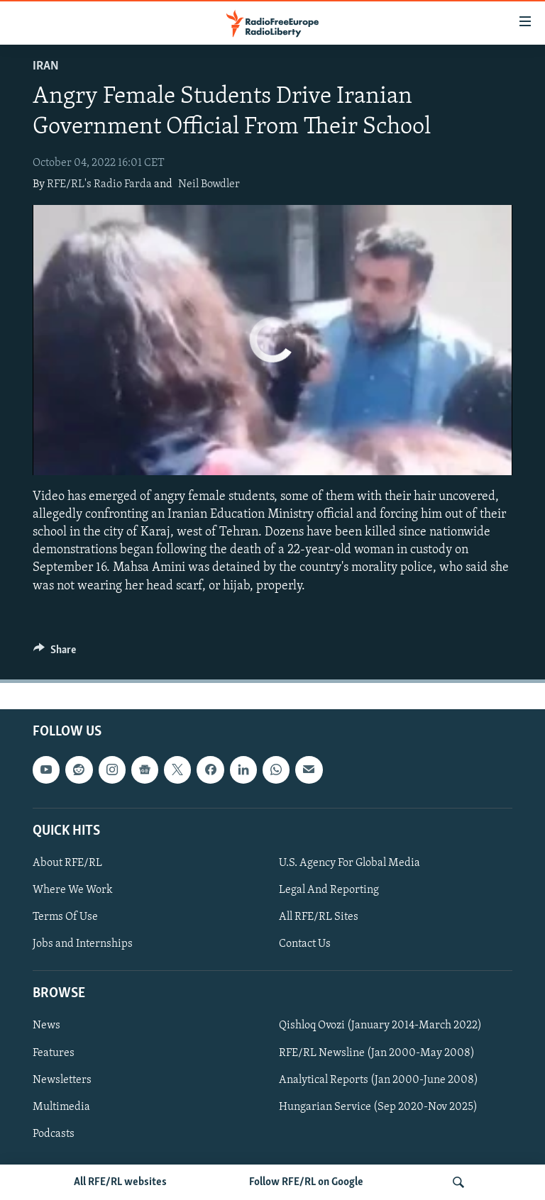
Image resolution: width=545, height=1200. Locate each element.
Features (54, 1052)
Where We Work (73, 890)
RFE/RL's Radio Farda (99, 184)
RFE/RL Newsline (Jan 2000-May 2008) (377, 1052)
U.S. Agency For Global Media (349, 863)
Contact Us (305, 944)
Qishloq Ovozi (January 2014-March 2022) (380, 1025)
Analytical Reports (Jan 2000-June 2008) (378, 1079)
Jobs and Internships (83, 944)
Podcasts (54, 1133)
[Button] (54, 653)
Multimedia (61, 1106)
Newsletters (62, 1079)
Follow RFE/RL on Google (306, 1182)
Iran (46, 66)
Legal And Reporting (329, 890)
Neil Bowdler (209, 184)
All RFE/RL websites (120, 1182)
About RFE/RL (67, 863)
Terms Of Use (65, 917)
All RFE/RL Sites (318, 917)
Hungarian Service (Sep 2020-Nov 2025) (378, 1106)
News (46, 1025)
